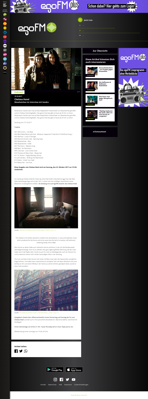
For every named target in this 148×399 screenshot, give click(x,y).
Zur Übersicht (100, 50)
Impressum (68, 385)
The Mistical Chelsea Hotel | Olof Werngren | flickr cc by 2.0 (39, 313)
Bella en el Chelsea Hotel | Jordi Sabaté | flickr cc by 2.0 (37, 230)
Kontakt (43, 385)
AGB (60, 385)
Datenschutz (52, 385)
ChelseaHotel (100, 131)
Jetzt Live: (85, 20)
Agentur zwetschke (81, 395)
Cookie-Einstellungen (81, 385)
